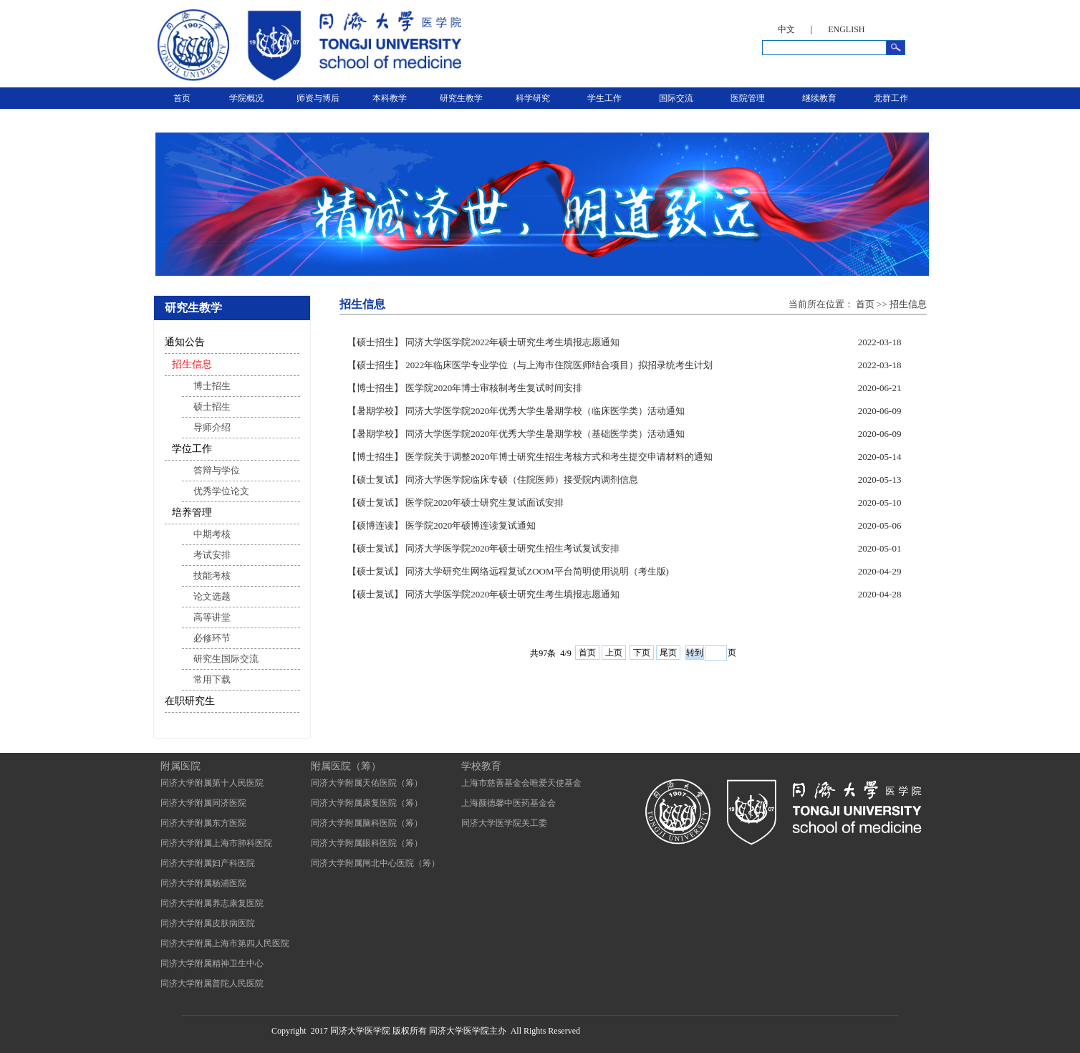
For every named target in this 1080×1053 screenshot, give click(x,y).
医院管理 (748, 98)
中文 (786, 29)
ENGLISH (846, 29)
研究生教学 (461, 98)
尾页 (668, 653)
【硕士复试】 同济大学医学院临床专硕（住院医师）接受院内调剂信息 (492, 479)
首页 (182, 98)
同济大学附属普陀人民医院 (212, 984)
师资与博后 (317, 98)
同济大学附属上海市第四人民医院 (224, 943)
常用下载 (212, 679)
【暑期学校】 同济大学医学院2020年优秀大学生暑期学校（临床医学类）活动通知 (516, 410)
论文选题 (212, 596)
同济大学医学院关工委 (504, 823)
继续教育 (819, 98)
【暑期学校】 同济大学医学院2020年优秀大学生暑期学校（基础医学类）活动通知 (516, 433)
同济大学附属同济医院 (203, 803)
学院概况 (246, 98)
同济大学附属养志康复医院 (212, 903)
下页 (641, 653)
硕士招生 (212, 406)
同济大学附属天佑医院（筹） (367, 783)
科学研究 (533, 98)
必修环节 (212, 638)
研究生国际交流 (226, 658)
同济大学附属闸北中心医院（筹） (375, 863)
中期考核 (212, 534)
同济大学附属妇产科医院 (207, 863)
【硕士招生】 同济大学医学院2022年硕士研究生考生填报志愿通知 (483, 342)
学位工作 (192, 448)
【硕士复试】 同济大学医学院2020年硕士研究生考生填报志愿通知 (483, 594)
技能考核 (212, 575)
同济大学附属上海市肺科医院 (216, 843)
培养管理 (192, 512)
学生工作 (604, 98)
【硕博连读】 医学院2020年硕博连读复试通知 (441, 525)
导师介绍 (212, 427)
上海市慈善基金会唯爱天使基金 (521, 783)
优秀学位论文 (221, 491)
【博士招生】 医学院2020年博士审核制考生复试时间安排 (464, 388)
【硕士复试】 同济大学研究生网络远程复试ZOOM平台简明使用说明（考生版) (508, 571)
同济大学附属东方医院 (203, 823)
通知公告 (185, 342)
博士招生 (212, 385)
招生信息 (192, 364)
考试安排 (212, 554)
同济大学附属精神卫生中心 (212, 963)
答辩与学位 (216, 470)
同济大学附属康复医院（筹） (367, 803)
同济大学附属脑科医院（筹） (367, 823)
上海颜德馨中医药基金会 (508, 803)
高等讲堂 (212, 617)
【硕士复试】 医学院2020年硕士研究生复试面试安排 (455, 502)
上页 (613, 653)
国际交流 (676, 98)
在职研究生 (190, 701)
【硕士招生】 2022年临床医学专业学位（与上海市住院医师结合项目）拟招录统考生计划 (530, 365)
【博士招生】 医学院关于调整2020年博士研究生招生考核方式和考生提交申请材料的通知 (530, 456)
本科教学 (389, 98)
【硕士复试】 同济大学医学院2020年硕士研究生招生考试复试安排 (483, 548)
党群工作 (891, 98)
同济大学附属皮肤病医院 (207, 923)
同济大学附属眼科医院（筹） (367, 843)
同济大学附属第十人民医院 (212, 783)
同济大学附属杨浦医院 (203, 883)
